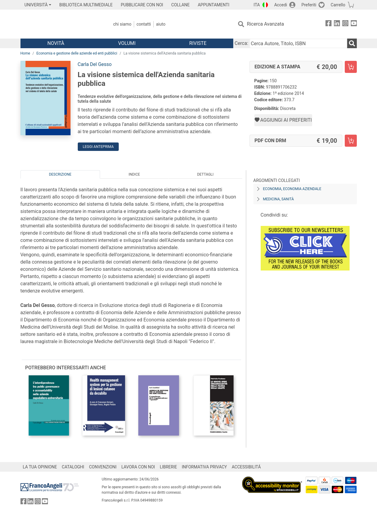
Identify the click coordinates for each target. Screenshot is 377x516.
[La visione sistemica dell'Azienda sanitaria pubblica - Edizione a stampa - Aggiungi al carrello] (351, 67)
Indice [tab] (134, 174)
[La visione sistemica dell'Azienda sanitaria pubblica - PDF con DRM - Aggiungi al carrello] (351, 141)
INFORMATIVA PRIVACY (204, 466)
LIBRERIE (168, 466)
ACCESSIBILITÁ (246, 466)
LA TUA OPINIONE (40, 466)
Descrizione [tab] (60, 174)
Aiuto (160, 24)
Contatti (144, 24)
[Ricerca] (352, 43)
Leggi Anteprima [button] (98, 147)
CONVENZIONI (102, 466)
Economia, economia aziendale (292, 189)
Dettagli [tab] (205, 174)
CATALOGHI (73, 466)
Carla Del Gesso (95, 64)
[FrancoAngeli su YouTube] (354, 24)
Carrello (338, 4)
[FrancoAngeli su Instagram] (345, 24)
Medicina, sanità (278, 199)
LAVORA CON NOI (138, 466)
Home (25, 53)
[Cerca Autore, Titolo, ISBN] (298, 43)
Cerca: (241, 43)
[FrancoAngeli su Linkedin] (337, 24)
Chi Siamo (122, 24)
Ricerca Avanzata (265, 24)
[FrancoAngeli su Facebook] (328, 24)
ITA (257, 4)
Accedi (280, 4)
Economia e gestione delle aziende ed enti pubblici (76, 53)
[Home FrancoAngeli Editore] (60, 24)
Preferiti (308, 4)
